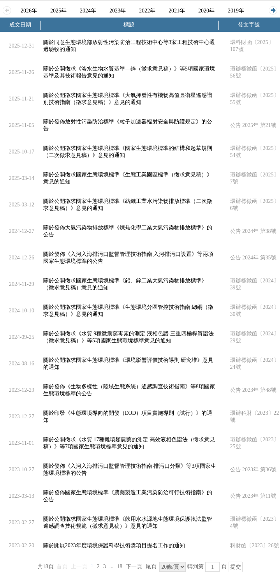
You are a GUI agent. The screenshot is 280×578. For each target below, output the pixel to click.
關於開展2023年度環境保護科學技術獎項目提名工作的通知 (114, 545)
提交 (235, 567)
